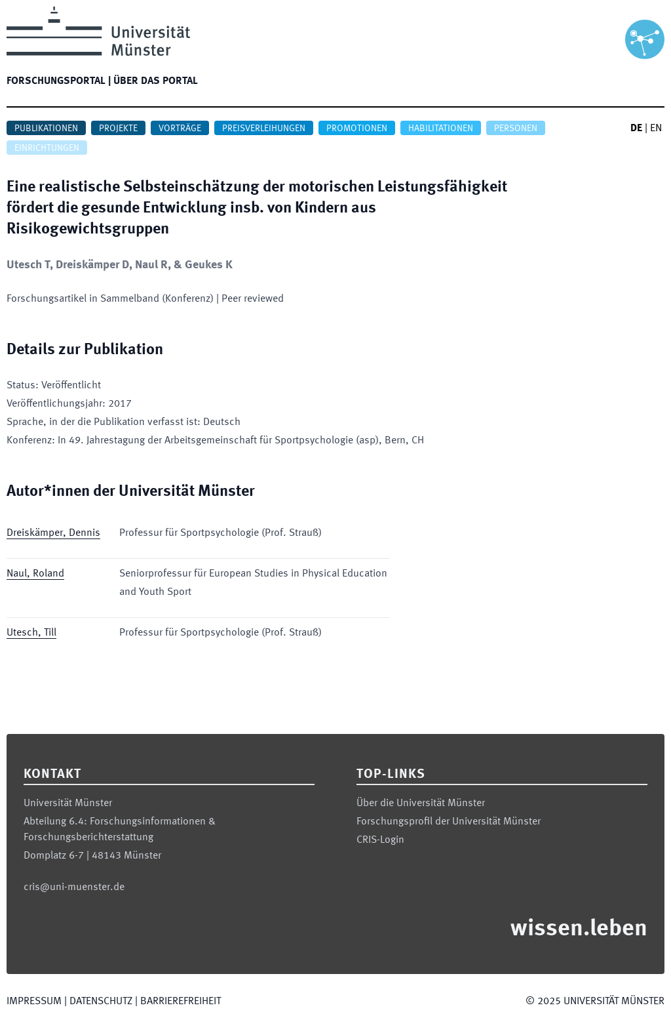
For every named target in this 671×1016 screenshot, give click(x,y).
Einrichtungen (46, 148)
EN (656, 128)
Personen (515, 128)
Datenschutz (100, 1001)
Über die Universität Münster (420, 803)
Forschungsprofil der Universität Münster (448, 822)
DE (636, 128)
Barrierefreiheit (180, 1001)
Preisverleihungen (263, 128)
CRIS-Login (380, 840)
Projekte (118, 128)
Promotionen (356, 128)
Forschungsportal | (59, 81)
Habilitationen (440, 128)
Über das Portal (155, 81)
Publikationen (46, 128)
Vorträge (180, 128)
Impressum (34, 1001)
